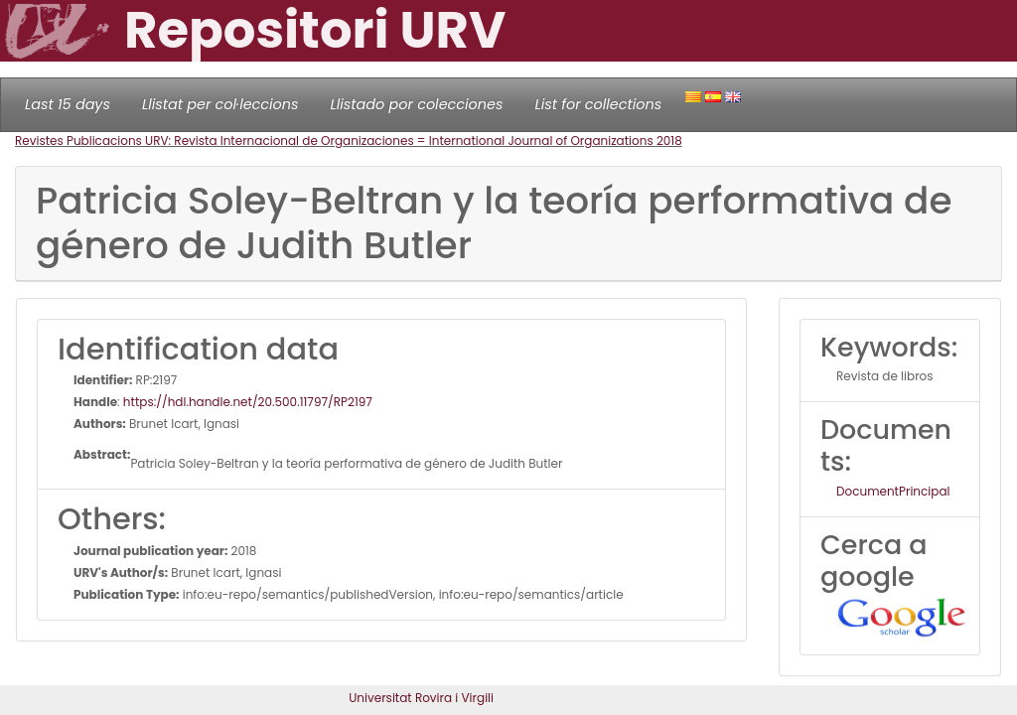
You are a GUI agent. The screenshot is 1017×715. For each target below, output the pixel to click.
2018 (669, 140)
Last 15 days (67, 104)
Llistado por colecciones (417, 104)
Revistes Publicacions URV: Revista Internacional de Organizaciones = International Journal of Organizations (335, 140)
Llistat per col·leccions (220, 104)
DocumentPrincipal (892, 491)
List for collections (597, 104)
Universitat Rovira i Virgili (421, 697)
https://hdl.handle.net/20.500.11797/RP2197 (247, 401)
